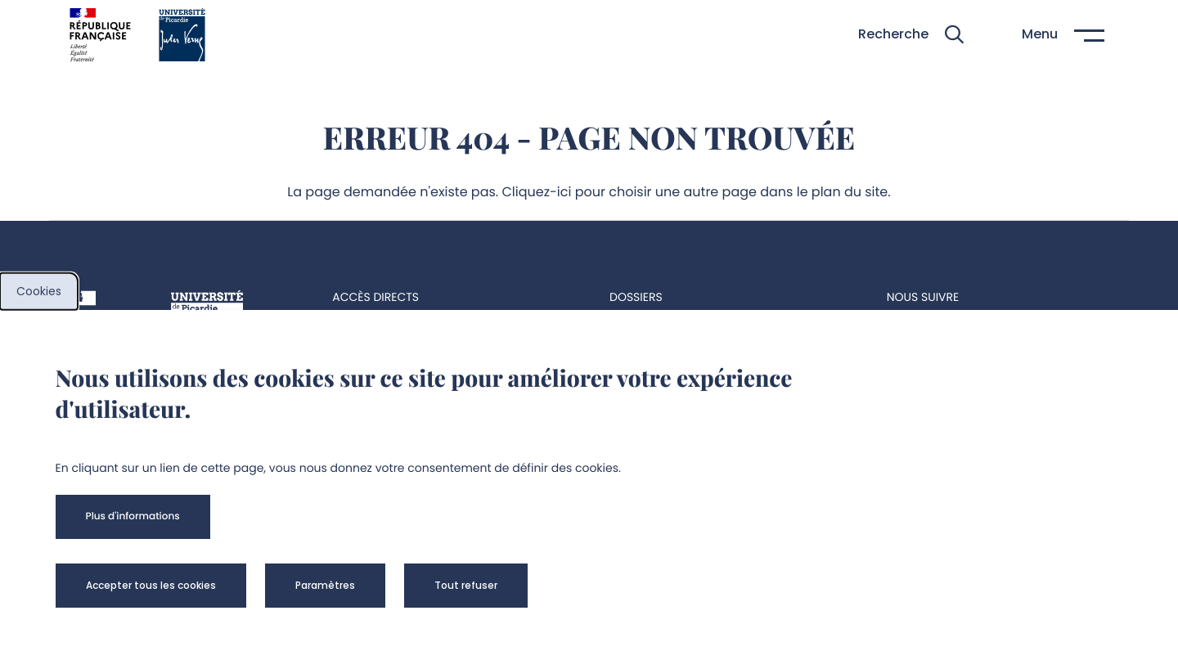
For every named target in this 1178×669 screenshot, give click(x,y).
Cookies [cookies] (38, 291)
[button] (911, 34)
